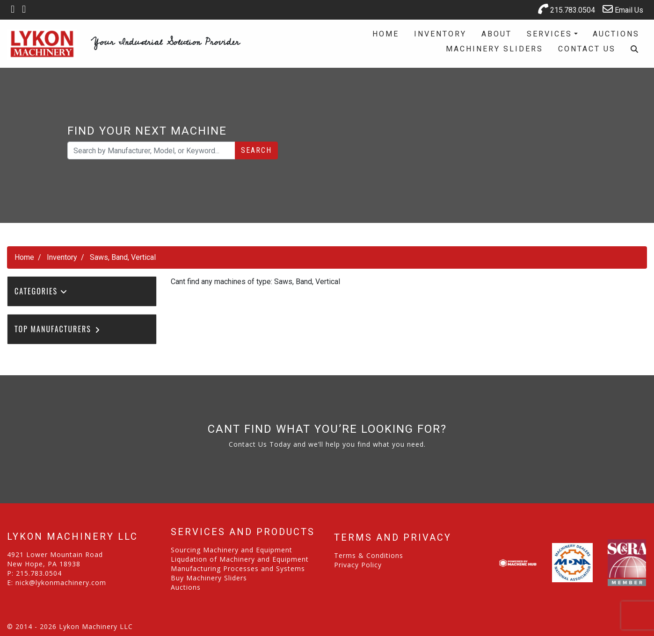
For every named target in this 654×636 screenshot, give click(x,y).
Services (549, 33)
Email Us (623, 9)
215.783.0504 (566, 9)
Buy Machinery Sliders (209, 577)
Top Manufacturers (58, 329)
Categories (41, 291)
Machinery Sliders (494, 48)
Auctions (616, 33)
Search (256, 150)
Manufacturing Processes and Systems (238, 568)
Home (385, 33)
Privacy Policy (358, 564)
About (496, 33)
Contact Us (587, 48)
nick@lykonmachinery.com (60, 582)
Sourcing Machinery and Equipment (231, 549)
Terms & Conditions (368, 555)
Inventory (440, 33)
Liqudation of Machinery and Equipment (240, 559)
